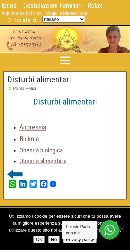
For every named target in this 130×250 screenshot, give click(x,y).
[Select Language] (63, 19)
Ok (39, 239)
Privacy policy (80, 239)
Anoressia (32, 127)
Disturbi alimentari (39, 79)
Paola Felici (24, 88)
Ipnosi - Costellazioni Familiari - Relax (51, 5)
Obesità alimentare (43, 161)
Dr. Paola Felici (22, 20)
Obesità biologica (41, 150)
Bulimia (29, 139)
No (54, 239)
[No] (121, 228)
